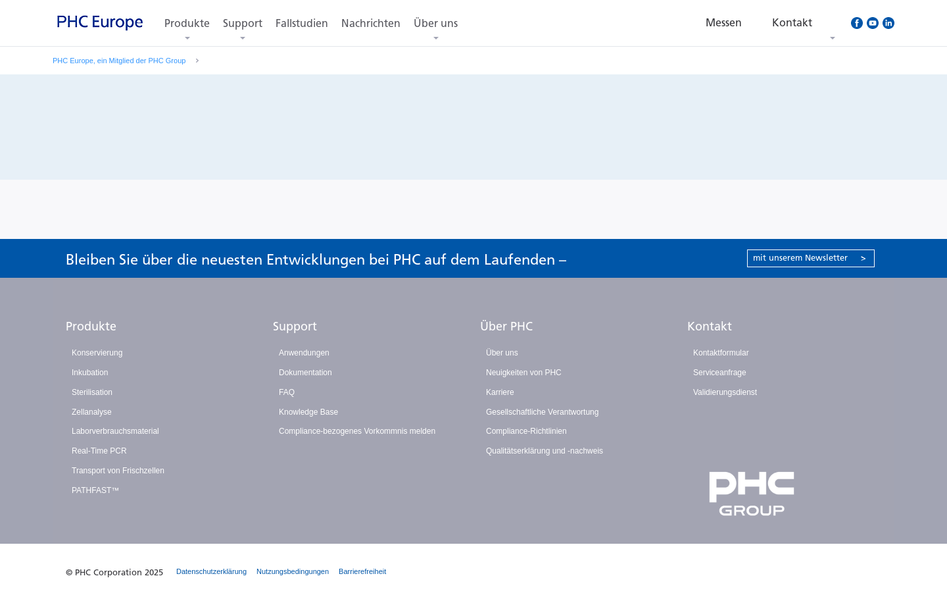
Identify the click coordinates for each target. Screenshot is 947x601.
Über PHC (506, 326)
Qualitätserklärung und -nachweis (544, 451)
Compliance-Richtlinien (526, 431)
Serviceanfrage (719, 372)
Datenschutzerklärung (211, 571)
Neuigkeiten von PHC (524, 372)
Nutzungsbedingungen (292, 571)
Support (242, 23)
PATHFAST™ (95, 490)
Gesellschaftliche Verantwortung (542, 412)
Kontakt (709, 326)
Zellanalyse (92, 412)
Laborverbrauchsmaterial (115, 431)
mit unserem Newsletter (809, 258)
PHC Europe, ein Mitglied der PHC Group (119, 61)
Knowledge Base (308, 412)
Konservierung (97, 352)
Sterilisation (92, 392)
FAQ (287, 392)
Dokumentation (305, 372)
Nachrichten (371, 23)
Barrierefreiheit (362, 571)
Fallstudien (302, 23)
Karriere (500, 392)
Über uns (436, 23)
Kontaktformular (721, 352)
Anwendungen (304, 352)
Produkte (187, 23)
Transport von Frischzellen (118, 470)
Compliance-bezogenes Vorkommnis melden (357, 431)
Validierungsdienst (725, 392)
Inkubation (90, 372)
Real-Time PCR (99, 451)
